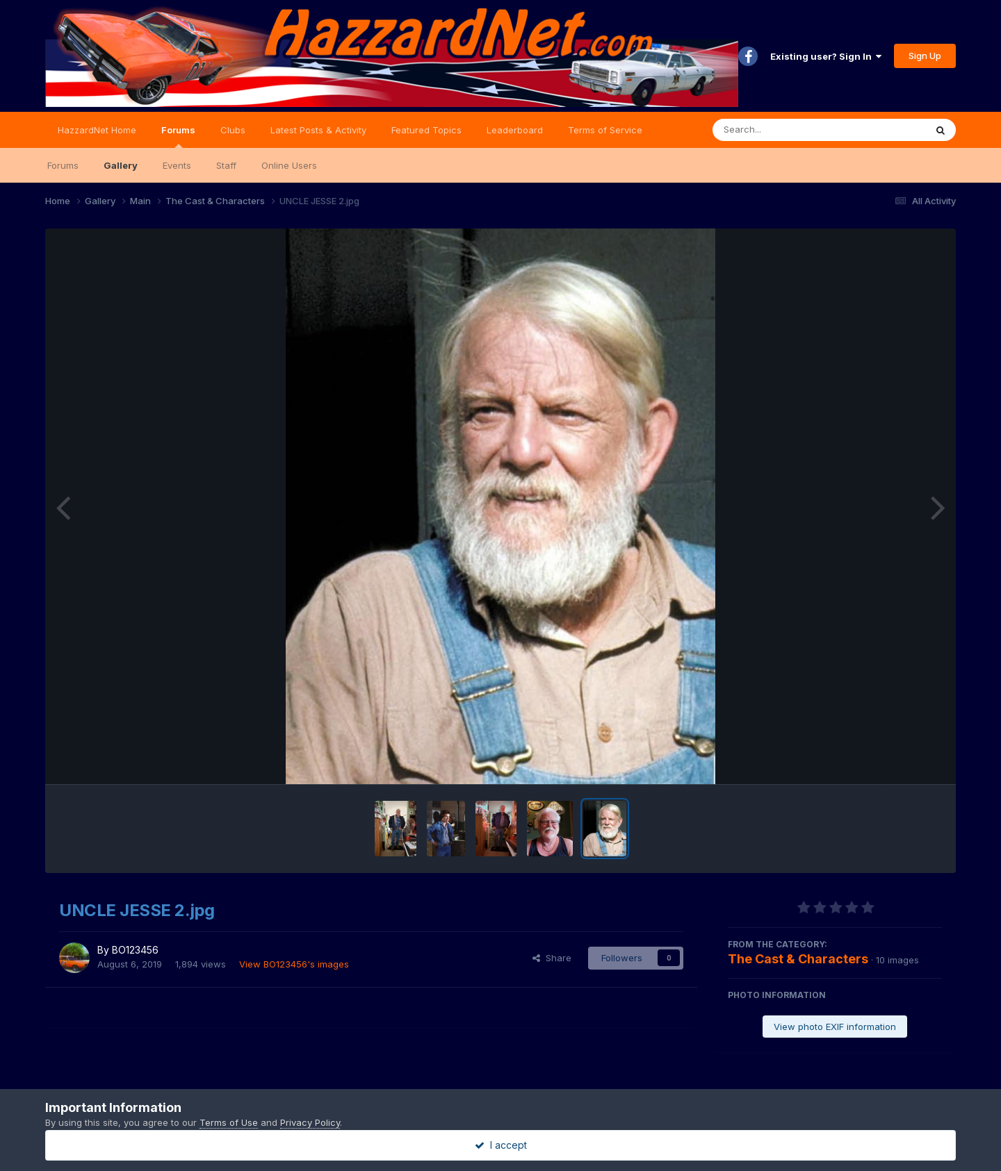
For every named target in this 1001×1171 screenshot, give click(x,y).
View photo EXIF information (835, 1026)
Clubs (232, 129)
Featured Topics (426, 129)
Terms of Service (605, 129)
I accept (501, 1145)
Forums (178, 136)
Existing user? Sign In (825, 56)
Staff (226, 165)
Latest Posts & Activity (318, 129)
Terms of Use (229, 1122)
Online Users (289, 165)
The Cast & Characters (798, 959)
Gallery (121, 165)
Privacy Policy (310, 1122)
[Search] (781, 130)
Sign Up (925, 55)
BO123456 (135, 950)
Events (177, 165)
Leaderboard (515, 129)
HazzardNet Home (97, 129)
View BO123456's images (294, 964)
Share (551, 957)
